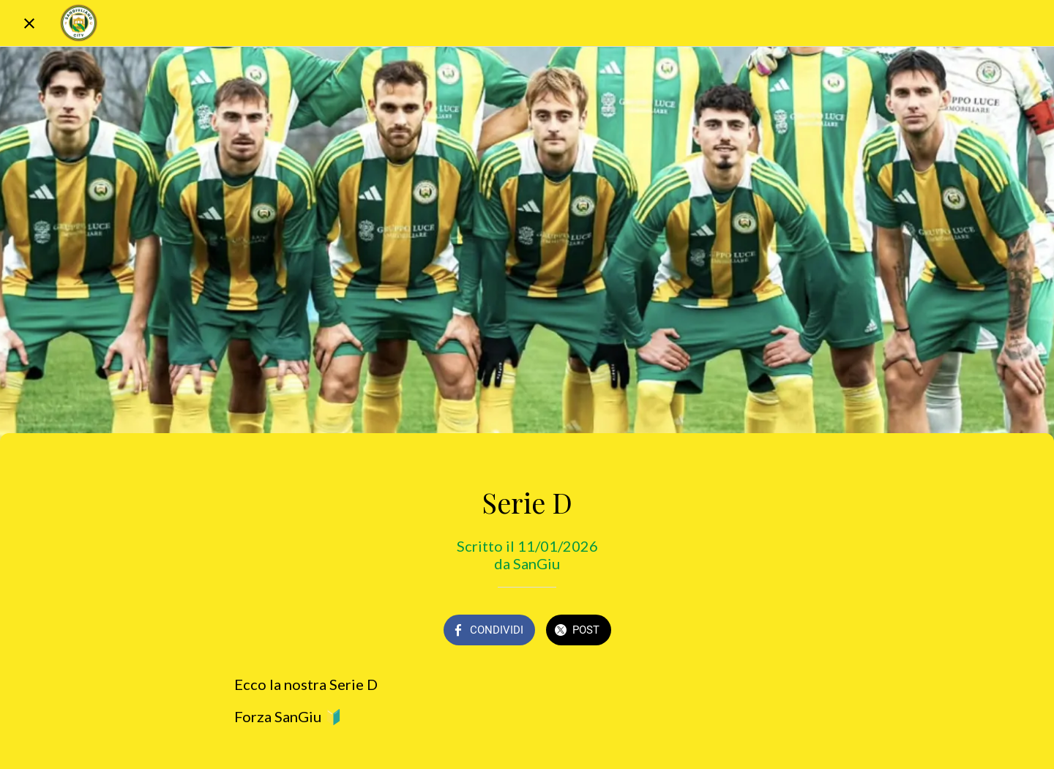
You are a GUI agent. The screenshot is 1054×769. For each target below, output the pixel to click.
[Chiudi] (29, 23)
